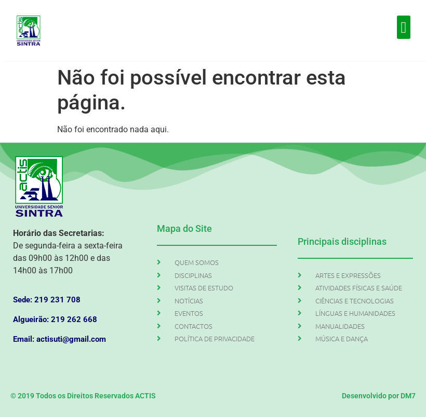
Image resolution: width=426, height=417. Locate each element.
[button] (403, 27)
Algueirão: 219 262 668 (55, 319)
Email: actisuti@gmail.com (59, 339)
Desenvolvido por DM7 (379, 396)
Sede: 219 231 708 (47, 299)
